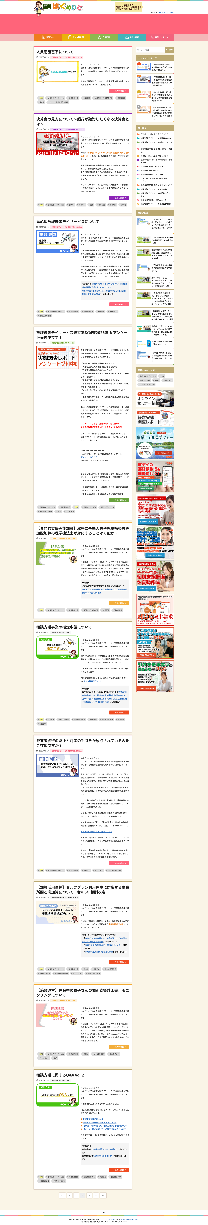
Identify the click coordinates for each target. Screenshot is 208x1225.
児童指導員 (121, 98)
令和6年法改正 (45, 973)
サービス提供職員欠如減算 (58, 102)
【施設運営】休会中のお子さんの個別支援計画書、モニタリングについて (82, 992)
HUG (162, 376)
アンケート (70, 511)
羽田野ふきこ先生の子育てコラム (154, 155)
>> (103, 1195)
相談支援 (51, 719)
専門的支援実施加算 (91, 610)
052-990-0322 (110, 1219)
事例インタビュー (160, 37)
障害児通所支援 (110, 969)
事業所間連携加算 (61, 973)
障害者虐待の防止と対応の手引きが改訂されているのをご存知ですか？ (82, 743)
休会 (55, 1058)
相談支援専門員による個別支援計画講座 (156, 150)
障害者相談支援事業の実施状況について (99, 1122)
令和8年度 (168, 380)
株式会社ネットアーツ (166, 12)
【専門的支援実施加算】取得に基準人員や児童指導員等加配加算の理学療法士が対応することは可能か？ (82, 531)
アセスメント (44, 1058)
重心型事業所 (88, 311)
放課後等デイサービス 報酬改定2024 (156, 138)
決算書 (123, 205)
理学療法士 (118, 610)
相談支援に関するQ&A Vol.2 (60, 1075)
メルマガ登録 (159, 7)
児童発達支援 (73, 98)
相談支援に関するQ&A (102, 1156)
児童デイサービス (90, 507)
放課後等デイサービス (56, 98)
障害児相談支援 (79, 719)
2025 (59, 511)
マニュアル (99, 870)
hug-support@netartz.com (130, 1219)
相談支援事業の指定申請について (64, 627)
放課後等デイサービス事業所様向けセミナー (156, 161)
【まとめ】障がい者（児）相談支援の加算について (104, 1129)
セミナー (82, 205)
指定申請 (93, 719)
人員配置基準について (54, 51)
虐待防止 (87, 870)
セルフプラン (77, 973)
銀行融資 (101, 205)
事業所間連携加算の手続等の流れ (99, 951)
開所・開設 (132, 37)
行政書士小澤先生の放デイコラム (154, 134)
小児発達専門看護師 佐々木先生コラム (157, 185)
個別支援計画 (76, 37)
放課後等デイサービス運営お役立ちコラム (156, 194)
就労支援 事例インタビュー (152, 166)
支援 (91, 205)
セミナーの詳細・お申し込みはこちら (96, 831)
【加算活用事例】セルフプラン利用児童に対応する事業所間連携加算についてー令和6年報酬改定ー (82, 889)
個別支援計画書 (99, 1054)
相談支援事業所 (107, 719)
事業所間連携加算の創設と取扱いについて (102, 945)
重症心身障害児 (45, 316)
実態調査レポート (46, 511)
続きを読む (119, 91)
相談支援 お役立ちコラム (151, 170)
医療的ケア (114, 311)
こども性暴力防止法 (147, 384)
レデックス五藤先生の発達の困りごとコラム (156, 179)
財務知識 (113, 205)
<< (62, 1195)
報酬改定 (48, 37)
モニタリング (114, 1054)
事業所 (71, 205)
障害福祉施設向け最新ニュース (153, 200)
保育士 (42, 102)
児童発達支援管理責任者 (103, 98)
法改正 (86, 969)
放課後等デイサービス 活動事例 (154, 189)
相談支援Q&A (116, 1177)
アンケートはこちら (89, 457)
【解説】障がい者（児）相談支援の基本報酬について (105, 1125)
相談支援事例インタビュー (152, 174)
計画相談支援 (64, 719)
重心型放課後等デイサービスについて (67, 221)
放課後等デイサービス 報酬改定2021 (156, 204)
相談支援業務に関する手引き (105, 1149)
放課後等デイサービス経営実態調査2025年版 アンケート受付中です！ (82, 335)
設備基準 (43, 724)
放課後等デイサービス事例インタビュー (156, 143)
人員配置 (104, 37)
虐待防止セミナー (114, 870)
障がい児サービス (107, 507)
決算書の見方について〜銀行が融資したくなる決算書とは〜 (82, 121)
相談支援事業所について (94, 681)
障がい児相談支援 (94, 973)
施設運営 (101, 311)
